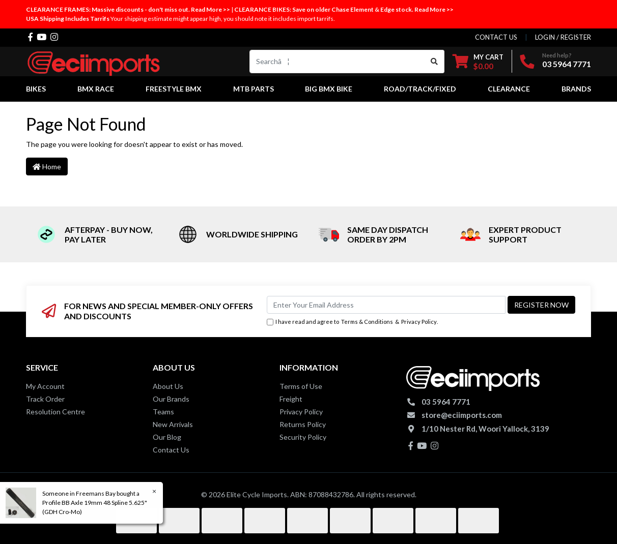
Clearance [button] (509, 88)
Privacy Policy (419, 321)
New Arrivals (173, 424)
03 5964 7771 (566, 64)
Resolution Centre (55, 411)
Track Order (45, 399)
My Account (45, 386)
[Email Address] (386, 305)
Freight (290, 399)
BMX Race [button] (95, 88)
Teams (163, 411)
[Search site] (434, 61)
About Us (168, 386)
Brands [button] (576, 88)
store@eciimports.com (462, 414)
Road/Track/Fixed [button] (420, 88)
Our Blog (167, 437)
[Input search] (337, 61)
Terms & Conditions (367, 321)
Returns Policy (302, 424)
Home (47, 166)
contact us (496, 37)
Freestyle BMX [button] (174, 88)
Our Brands (171, 399)
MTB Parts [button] (253, 88)
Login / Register (563, 37)
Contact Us (171, 449)
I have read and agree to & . (352, 322)
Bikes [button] (36, 88)
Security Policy (302, 437)
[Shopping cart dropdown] (478, 61)
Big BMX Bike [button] (328, 88)
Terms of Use (300, 386)
